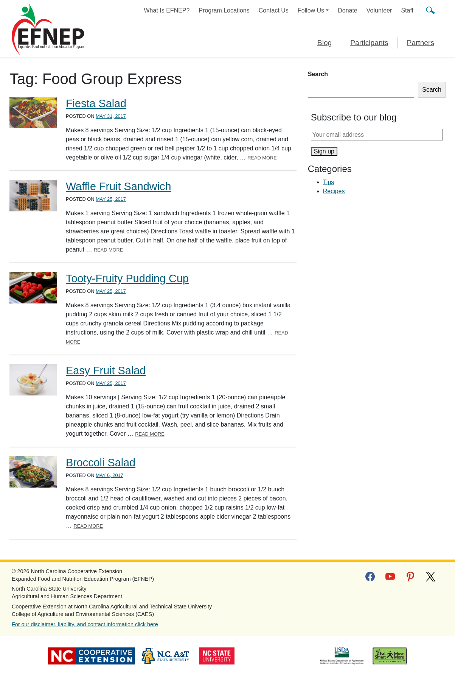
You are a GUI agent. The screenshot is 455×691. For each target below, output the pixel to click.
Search (318, 74)
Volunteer (379, 10)
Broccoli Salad (100, 462)
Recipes (334, 191)
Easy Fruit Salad (106, 370)
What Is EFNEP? (167, 10)
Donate (347, 10)
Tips (328, 182)
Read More (262, 158)
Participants (369, 43)
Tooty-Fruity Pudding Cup (127, 278)
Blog (324, 43)
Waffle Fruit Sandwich (118, 186)
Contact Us (274, 10)
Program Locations (224, 10)
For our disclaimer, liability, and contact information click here (85, 624)
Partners (420, 43)
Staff (407, 10)
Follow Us (311, 10)
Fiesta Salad (96, 103)
